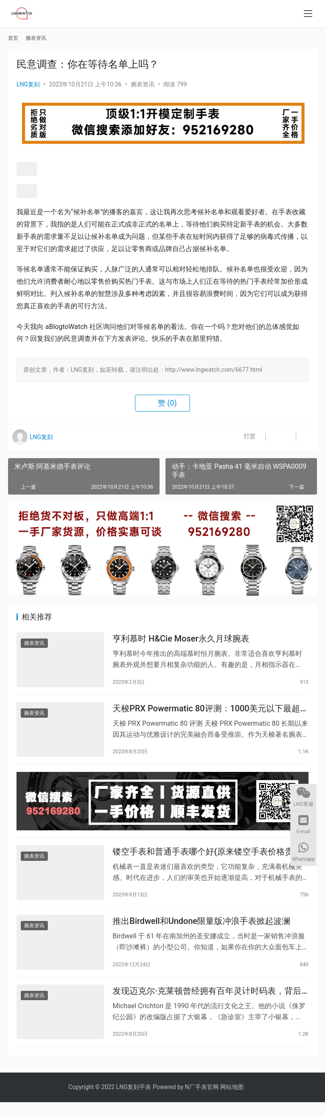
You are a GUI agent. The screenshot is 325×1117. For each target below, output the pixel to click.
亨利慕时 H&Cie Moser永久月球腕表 (181, 640)
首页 (13, 38)
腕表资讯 (142, 84)
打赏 (241, 437)
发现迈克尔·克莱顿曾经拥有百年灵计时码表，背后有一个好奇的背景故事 (207, 1004)
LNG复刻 (28, 84)
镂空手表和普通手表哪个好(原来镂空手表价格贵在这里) (207, 860)
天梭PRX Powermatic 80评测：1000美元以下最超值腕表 (206, 712)
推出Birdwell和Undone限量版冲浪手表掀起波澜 (201, 932)
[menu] (308, 13)
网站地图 (232, 1101)
